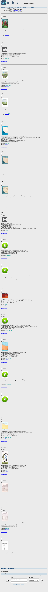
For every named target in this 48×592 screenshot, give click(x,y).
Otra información (4, 61)
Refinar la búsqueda (17, 10)
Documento (7, 35)
